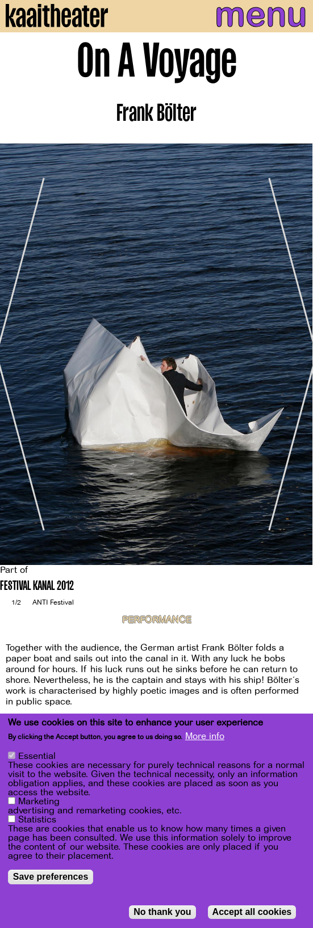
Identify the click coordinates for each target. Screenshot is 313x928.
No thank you (162, 912)
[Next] (296, 354)
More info (204, 736)
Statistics (37, 819)
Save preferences (51, 876)
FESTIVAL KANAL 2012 (37, 586)
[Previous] (17, 354)
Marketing (39, 801)
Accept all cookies (252, 912)
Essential (37, 756)
